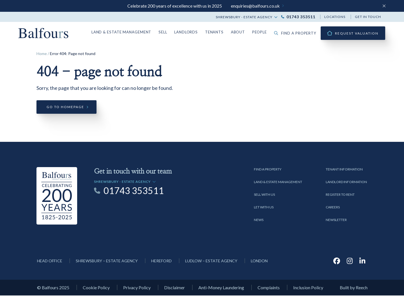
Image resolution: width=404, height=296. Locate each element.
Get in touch (368, 17)
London (259, 261)
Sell (168, 32)
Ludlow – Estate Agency (211, 261)
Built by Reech (354, 288)
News (258, 220)
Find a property (296, 33)
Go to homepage (65, 108)
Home (41, 53)
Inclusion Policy (308, 288)
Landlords (191, 32)
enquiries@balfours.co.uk (255, 5)
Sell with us (264, 195)
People (263, 32)
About (241, 32)
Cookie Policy (96, 288)
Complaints (269, 288)
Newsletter (336, 220)
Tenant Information (344, 170)
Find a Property (267, 170)
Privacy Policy (137, 288)
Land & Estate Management (129, 32)
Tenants (218, 32)
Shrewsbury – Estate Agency (107, 261)
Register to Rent (340, 195)
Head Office (49, 261)
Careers (333, 208)
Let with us (264, 208)
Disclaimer (174, 288)
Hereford (161, 261)
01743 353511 (300, 17)
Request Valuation (356, 33)
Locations (334, 17)
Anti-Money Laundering (221, 288)
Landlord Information (346, 182)
